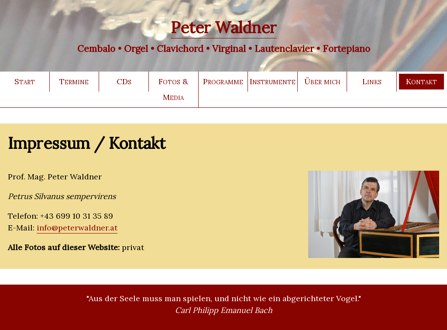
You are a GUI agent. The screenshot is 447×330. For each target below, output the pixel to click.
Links (372, 81)
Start (24, 81)
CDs (124, 81)
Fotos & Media (173, 89)
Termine (74, 81)
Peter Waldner (224, 27)
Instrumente (273, 81)
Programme (223, 81)
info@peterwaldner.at (77, 228)
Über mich (322, 81)
